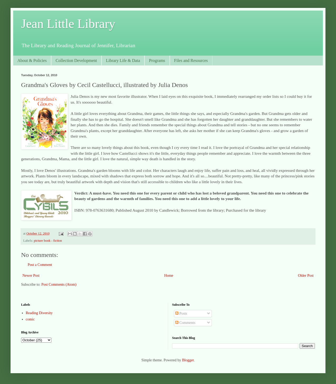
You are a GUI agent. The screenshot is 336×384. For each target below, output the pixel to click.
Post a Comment (40, 265)
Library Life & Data (123, 60)
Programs (157, 60)
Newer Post (31, 276)
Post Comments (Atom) (58, 284)
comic (30, 319)
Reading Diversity (39, 313)
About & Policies (32, 60)
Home (168, 276)
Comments (185, 323)
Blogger (188, 360)
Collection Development (76, 60)
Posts (181, 313)
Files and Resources (191, 60)
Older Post (306, 276)
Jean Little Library (68, 24)
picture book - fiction (48, 240)
